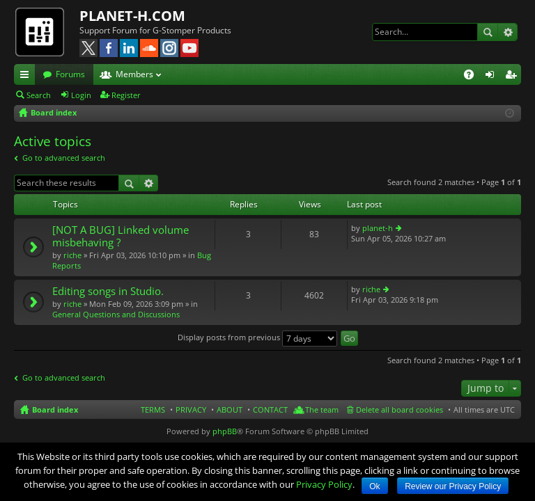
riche (72, 255)
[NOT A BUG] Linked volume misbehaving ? (120, 236)
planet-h (377, 228)
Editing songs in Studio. (108, 291)
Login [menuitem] (492, 76)
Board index (55, 409)
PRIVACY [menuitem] (191, 409)
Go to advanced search (63, 157)
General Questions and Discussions (116, 314)
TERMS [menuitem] (153, 409)
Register (126, 95)
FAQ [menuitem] (473, 76)
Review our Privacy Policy (453, 486)
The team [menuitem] (322, 409)
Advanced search (507, 32)
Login (81, 95)
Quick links (27, 76)
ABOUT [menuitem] (229, 409)
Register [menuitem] (513, 76)
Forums (70, 74)
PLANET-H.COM (132, 15)
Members (134, 74)
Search (487, 32)
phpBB (224, 431)
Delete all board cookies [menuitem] (399, 409)
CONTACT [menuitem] (270, 409)
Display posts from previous (257, 337)
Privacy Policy (324, 484)
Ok (374, 486)
